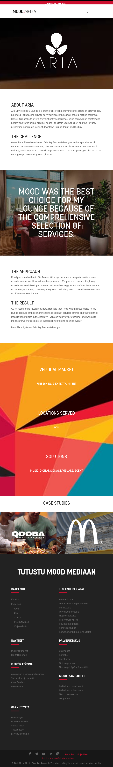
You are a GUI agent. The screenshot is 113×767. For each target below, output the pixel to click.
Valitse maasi (18, 724)
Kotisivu (15, 598)
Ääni (16, 612)
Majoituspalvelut (67, 614)
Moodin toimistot (19, 720)
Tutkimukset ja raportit (22, 677)
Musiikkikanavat (19, 649)
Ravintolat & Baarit (69, 622)
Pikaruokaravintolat (69, 618)
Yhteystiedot (17, 728)
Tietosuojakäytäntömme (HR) (73, 666)
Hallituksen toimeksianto (71, 685)
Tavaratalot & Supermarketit (73, 602)
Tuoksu (17, 616)
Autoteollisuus (66, 598)
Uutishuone (64, 658)
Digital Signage (19, 654)
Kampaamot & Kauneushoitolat (75, 630)
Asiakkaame (17, 685)
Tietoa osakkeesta (68, 693)
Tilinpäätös (64, 697)
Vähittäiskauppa (67, 626)
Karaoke (63, 654)
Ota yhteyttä (17, 716)
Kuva (16, 607)
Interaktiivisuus (21, 620)
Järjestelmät (20, 625)
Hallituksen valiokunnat (71, 689)
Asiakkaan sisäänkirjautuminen (27, 673)
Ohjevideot (64, 649)
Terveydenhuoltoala (69, 610)
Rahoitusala (65, 606)
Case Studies (18, 681)
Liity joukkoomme (20, 732)
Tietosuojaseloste (68, 662)
